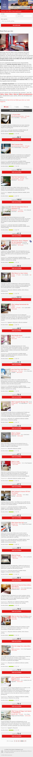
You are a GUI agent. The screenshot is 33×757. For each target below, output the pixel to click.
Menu (29, 7)
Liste (6, 107)
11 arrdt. (18, 275)
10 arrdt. (27, 116)
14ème (2, 94)
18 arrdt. (20, 210)
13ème (11, 94)
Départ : (19, 14)
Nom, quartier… (4, 19)
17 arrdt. (20, 557)
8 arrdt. (22, 178)
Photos (26, 107)
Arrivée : (3, 14)
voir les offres (16, 139)
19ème (15, 94)
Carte (16, 107)
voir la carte (23, 117)
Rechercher (16, 25)
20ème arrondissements (25, 94)
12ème (6, 94)
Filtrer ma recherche (16, 110)
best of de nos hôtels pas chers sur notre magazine (15, 100)
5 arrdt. (21, 714)
